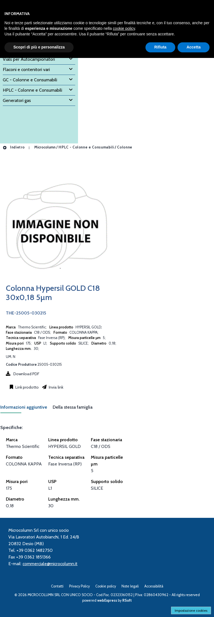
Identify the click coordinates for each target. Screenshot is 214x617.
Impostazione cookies (191, 610)
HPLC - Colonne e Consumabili (86, 147)
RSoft (127, 600)
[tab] (26, 408)
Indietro (14, 147)
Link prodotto (26, 387)
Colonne (124, 147)
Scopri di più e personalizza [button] (39, 47)
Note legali (130, 586)
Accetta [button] (193, 47)
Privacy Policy (79, 586)
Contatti (57, 586)
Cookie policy (105, 586)
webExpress (107, 600)
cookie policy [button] (124, 28)
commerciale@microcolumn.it (50, 563)
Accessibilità (153, 586)
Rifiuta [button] (160, 47)
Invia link (55, 387)
